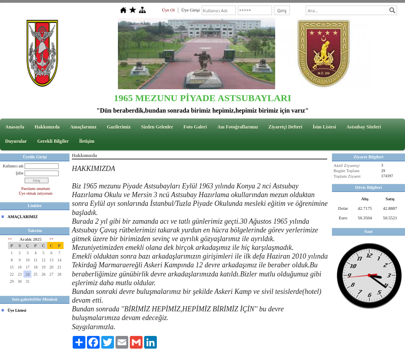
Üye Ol (168, 10)
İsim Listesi (324, 127)
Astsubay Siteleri (363, 127)
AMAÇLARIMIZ (23, 217)
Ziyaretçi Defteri (285, 127)
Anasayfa (14, 127)
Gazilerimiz (119, 127)
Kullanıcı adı (13, 166)
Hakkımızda (47, 127)
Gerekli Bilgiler (53, 141)
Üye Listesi (17, 310)
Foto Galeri (195, 127)
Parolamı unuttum (35, 188)
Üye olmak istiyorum (35, 193)
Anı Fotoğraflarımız (237, 127)
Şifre (19, 173)
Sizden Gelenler (157, 127)
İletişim (86, 141)
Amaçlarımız (83, 127)
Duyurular (16, 141)
